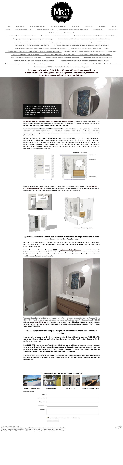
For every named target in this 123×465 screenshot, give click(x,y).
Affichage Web (118, 427)
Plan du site (16, 426)
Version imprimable (7, 426)
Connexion (119, 426)
